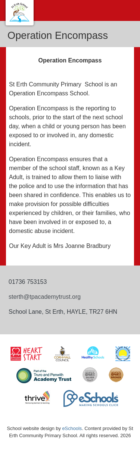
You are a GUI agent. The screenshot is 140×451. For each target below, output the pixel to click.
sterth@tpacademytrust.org (45, 297)
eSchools (72, 428)
